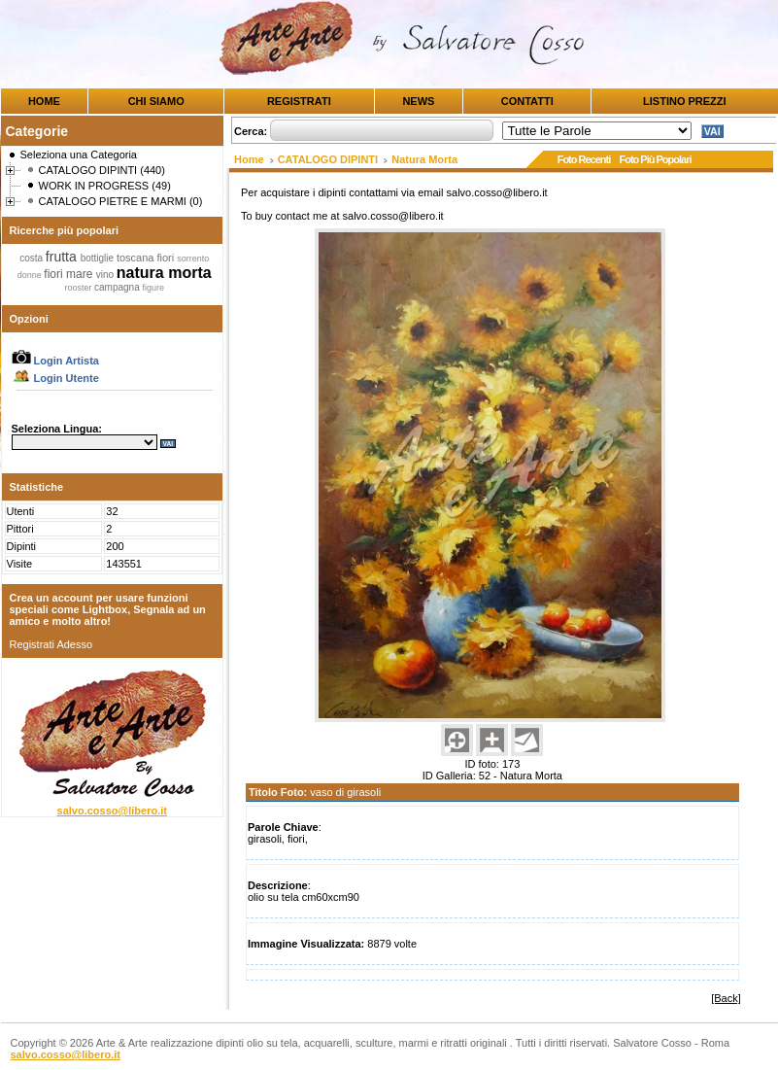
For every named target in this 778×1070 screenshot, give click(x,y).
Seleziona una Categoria (78, 154)
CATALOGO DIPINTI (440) (102, 170)
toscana (137, 257)
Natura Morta (424, 159)
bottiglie (99, 258)
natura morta (164, 272)
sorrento (193, 258)
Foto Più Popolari (655, 159)
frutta (63, 256)
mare (81, 274)
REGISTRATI (299, 101)
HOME (44, 101)
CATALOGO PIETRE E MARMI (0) (121, 201)
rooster (79, 288)
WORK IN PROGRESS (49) (105, 185)
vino (106, 274)
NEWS (418, 101)
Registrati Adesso (51, 644)
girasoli (265, 839)
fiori (167, 257)
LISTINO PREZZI (685, 101)
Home (249, 159)
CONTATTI (527, 101)
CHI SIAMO (156, 101)
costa (32, 258)
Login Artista (55, 360)
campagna (118, 287)
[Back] (726, 998)
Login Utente (55, 378)
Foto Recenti (584, 159)
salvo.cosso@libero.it (112, 810)
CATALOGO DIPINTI (328, 159)
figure (153, 288)
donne (31, 275)
